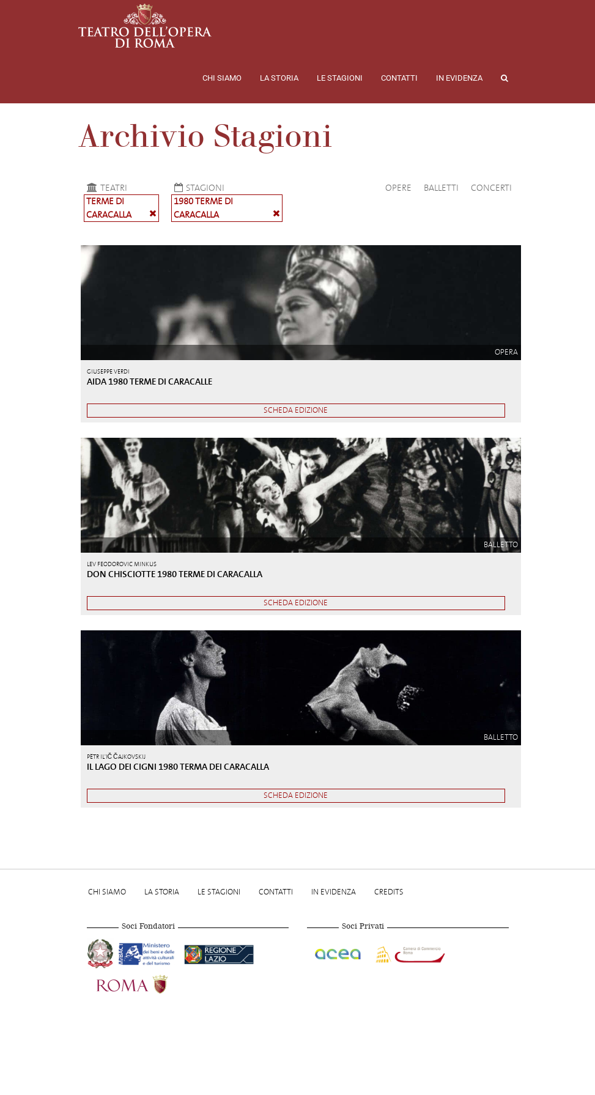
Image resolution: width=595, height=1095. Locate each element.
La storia (279, 78)
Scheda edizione (296, 410)
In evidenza (459, 78)
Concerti (491, 188)
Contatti (399, 78)
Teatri (105, 188)
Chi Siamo (222, 78)
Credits (389, 892)
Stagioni (197, 188)
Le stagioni (340, 78)
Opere (398, 188)
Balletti (441, 188)
